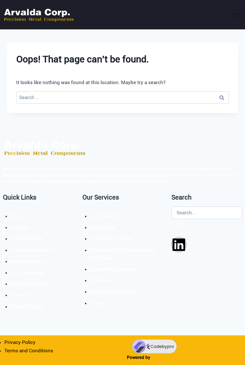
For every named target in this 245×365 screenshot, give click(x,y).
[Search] (179, 225)
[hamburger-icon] (235, 15)
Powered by (138, 357)
